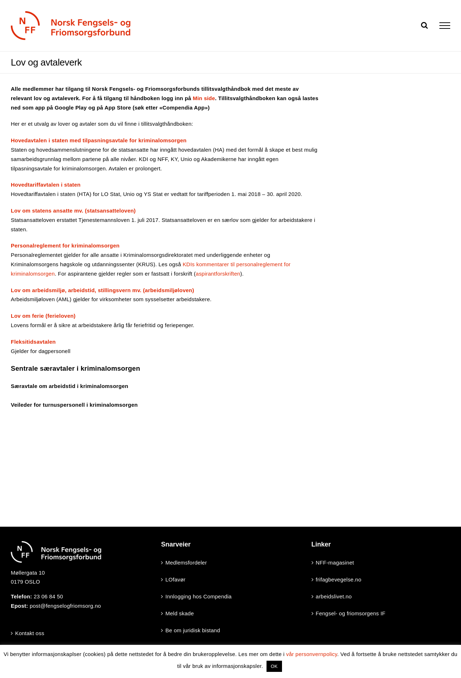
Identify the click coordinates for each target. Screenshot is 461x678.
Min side (204, 98)
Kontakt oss (29, 633)
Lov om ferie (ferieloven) (43, 316)
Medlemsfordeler (186, 562)
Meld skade (179, 613)
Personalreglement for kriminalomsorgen (65, 245)
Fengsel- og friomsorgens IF (351, 613)
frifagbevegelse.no (339, 579)
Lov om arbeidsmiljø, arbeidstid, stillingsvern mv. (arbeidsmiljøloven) (102, 290)
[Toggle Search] (424, 25)
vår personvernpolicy (311, 654)
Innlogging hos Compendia (198, 596)
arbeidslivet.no (334, 596)
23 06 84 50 (48, 596)
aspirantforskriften (218, 274)
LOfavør (175, 579)
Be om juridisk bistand (192, 630)
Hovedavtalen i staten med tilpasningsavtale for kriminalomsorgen (99, 140)
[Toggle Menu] (445, 25)
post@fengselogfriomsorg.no (65, 606)
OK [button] (274, 666)
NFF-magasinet (335, 562)
